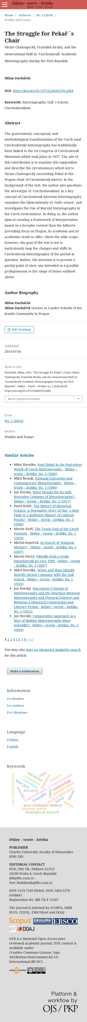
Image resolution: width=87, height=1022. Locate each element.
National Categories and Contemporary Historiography (43, 480)
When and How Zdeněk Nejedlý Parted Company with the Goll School (44, 574)
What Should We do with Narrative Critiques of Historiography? (44, 494)
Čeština (12, 740)
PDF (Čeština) (21, 330)
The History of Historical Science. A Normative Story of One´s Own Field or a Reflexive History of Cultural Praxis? (46, 513)
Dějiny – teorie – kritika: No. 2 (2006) (45, 471)
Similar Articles (19, 455)
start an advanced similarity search (53, 649)
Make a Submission (24, 671)
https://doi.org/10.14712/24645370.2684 (43, 91)
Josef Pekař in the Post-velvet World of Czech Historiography (48, 466)
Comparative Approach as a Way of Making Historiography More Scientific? (45, 620)
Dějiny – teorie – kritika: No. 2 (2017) (42, 501)
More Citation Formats (24, 399)
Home (9, 15)
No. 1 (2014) (44, 15)
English (12, 746)
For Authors (15, 705)
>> (31, 639)
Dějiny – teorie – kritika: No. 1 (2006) (45, 485)
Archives (24, 15)
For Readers (15, 699)
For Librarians (17, 712)
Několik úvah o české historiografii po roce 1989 (41, 558)
